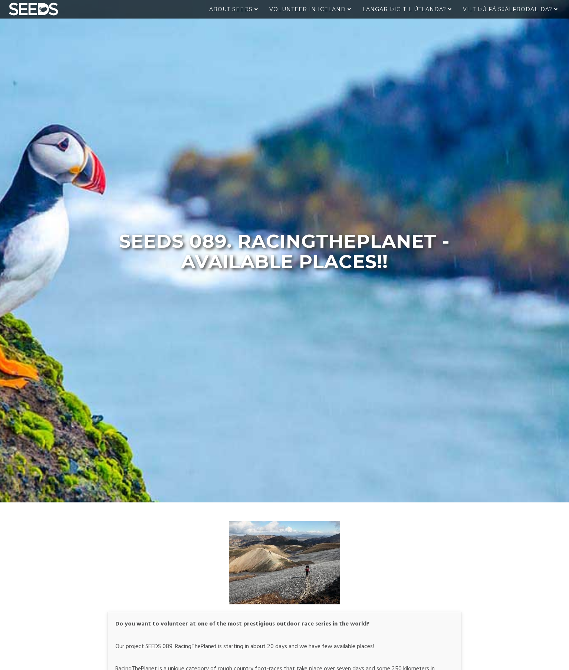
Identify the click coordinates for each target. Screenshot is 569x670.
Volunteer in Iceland (310, 9)
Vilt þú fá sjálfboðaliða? (510, 9)
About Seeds (233, 9)
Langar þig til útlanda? (407, 9)
